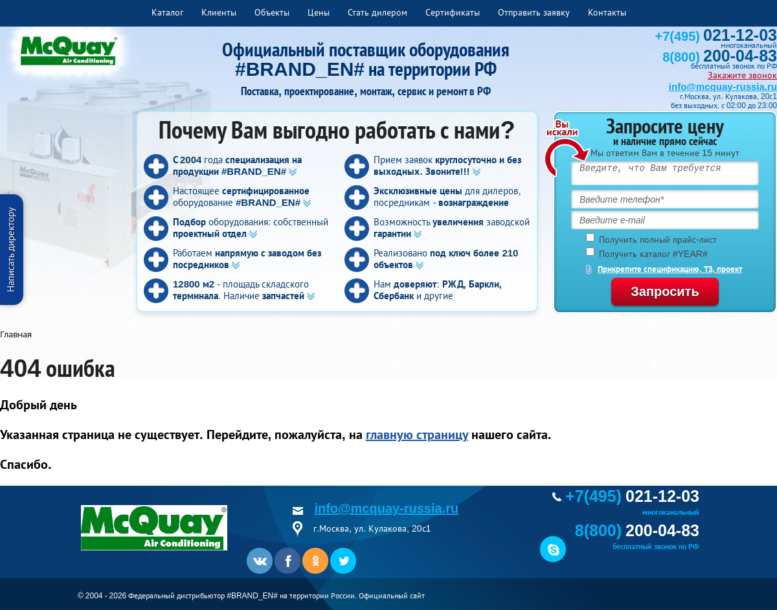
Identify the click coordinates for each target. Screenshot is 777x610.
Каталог (167, 12)
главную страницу (417, 434)
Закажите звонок (742, 75)
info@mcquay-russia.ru (723, 86)
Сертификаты (452, 12)
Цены (319, 12)
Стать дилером (377, 12)
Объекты (271, 12)
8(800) (719, 57)
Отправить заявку (534, 12)
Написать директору (11, 249)
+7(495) (716, 36)
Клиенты (218, 12)
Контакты (607, 12)
